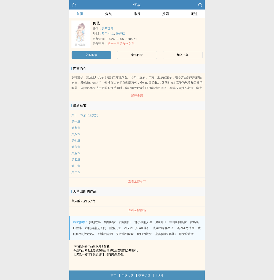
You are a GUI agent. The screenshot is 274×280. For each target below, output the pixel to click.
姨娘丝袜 (110, 222)
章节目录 (137, 55)
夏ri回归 (160, 222)
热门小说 (108, 33)
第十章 (75, 121)
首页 (80, 14)
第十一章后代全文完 (121, 43)
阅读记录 (127, 275)
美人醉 (75, 201)
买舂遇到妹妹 (125, 234)
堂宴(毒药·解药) (165, 234)
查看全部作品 (137, 210)
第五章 (75, 153)
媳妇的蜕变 (144, 234)
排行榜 (120, 33)
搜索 (165, 14)
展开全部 (137, 95)
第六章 (75, 147)
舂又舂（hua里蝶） (137, 228)
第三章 (75, 166)
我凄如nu (125, 222)
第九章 (75, 128)
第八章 (75, 134)
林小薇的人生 (143, 222)
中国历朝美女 (178, 222)
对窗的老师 (105, 234)
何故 (137, 5)
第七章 (75, 140)
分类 (108, 14)
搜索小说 (144, 275)
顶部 (159, 275)
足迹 (194, 14)
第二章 (75, 172)
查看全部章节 (137, 181)
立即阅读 (91, 55)
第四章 (75, 159)
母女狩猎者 (186, 234)
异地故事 (95, 222)
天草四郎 (108, 28)
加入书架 (183, 55)
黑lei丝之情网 (186, 228)
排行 (137, 14)
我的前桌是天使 (95, 228)
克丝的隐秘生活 (163, 228)
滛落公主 (115, 228)
